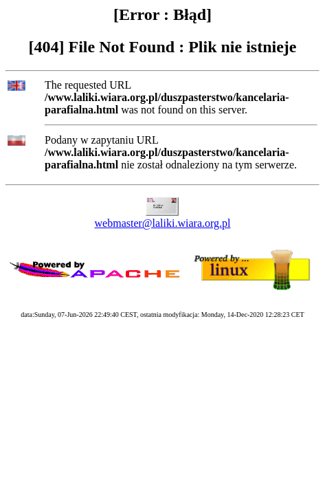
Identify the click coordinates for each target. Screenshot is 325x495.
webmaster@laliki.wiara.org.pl (163, 223)
